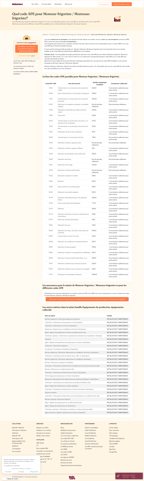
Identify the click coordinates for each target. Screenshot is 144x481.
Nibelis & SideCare (90, 436)
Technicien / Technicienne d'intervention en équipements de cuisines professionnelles (72, 366)
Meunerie (61, 181)
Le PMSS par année (67, 446)
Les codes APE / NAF (67, 438)
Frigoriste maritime (51, 392)
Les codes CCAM (66, 452)
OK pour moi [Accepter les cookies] (17, 471)
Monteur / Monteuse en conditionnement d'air (59, 369)
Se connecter (104, 4)
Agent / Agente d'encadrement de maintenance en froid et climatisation (67, 342)
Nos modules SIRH (42, 448)
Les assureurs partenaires (68, 444)
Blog (62, 428)
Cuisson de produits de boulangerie (69, 203)
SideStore (15, 446)
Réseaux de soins (66, 460)
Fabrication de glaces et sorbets (68, 176)
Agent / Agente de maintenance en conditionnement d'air (63, 402)
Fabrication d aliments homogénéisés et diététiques (74, 252)
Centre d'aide (113, 428)
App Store (112, 449)
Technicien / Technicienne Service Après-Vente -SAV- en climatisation (67, 356)
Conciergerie (16, 449)
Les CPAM (64, 449)
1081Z (51, 225)
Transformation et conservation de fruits (70, 137)
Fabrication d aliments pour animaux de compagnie (74, 269)
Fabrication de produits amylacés (68, 192)
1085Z (51, 247)
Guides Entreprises (66, 433)
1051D (51, 170)
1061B (51, 187)
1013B (51, 115)
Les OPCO (64, 454)
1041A (51, 143)
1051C (51, 165)
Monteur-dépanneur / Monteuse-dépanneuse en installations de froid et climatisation (72, 352)
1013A (51, 110)
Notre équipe (113, 433)
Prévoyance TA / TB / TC (44, 459)
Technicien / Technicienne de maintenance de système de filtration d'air (68, 382)
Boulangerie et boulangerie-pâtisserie (70, 274)
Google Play (113, 452)
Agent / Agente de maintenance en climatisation (60, 406)
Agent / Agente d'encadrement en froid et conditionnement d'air (65, 332)
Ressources (68, 4)
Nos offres (35, 4)
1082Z (51, 230)
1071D (51, 209)
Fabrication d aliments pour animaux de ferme (72, 263)
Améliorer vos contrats (43, 430)
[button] (10, 479)
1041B (51, 148)
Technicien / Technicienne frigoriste (56, 346)
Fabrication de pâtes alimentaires (68, 219)
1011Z (50, 99)
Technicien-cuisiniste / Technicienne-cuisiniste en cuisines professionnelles (69, 409)
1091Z (51, 263)
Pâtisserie (61, 209)
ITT (37, 445)
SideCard (15, 433)
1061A (51, 181)
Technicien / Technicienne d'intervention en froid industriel (63, 322)
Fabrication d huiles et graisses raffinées (70, 148)
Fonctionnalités (46, 4)
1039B (51, 137)
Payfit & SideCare (90, 430)
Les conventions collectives (69, 436)
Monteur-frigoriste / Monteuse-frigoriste (57, 399)
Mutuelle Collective (18, 428)
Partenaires (58, 4)
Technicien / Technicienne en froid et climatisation (61, 326)
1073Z (51, 219)
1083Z (51, 236)
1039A (51, 93)
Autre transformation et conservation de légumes (73, 93)
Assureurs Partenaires (91, 444)
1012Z (51, 88)
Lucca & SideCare (90, 433)
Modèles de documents (68, 430)
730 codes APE (66, 57)
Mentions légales (114, 441)
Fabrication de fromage (65, 165)
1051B (51, 159)
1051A (51, 154)
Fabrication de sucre (64, 225)
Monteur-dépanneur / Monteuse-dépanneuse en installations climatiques (68, 359)
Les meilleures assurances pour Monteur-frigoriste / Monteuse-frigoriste (26, 49)
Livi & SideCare (89, 438)
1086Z (51, 252)
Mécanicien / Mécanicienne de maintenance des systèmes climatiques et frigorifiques (72, 379)
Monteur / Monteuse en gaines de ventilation (59, 362)
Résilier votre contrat (43, 436)
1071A (51, 198)
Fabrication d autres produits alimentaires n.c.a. (72, 258)
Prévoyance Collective (19, 430)
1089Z (51, 258)
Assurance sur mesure (43, 433)
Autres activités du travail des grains (69, 187)
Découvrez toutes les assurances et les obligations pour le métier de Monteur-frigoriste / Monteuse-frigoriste (87, 299)
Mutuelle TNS (16, 436)
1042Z (51, 104)
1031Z (51, 126)
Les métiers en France (68, 441)
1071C (51, 274)
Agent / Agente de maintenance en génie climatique (61, 386)
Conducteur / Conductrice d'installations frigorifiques (61, 349)
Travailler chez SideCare (116, 438)
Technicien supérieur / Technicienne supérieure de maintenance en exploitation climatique (73, 336)
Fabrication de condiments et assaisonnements (73, 241)
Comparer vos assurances (44, 451)
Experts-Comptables (91, 428)
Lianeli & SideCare (90, 441)
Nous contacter (114, 430)
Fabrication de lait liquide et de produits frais (71, 154)
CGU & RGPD (113, 444)
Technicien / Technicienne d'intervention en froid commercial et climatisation (69, 389)
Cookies (111, 446)
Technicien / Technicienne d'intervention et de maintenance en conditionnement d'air (72, 396)
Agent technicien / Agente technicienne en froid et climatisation (65, 412)
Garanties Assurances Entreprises (71, 465)
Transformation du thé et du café (68, 236)
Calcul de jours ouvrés (43, 454)
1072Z (51, 214)
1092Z (51, 269)
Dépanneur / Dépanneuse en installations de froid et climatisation (65, 329)
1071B (51, 203)
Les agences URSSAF (67, 457)
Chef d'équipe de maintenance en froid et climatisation (62, 376)
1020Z (51, 121)
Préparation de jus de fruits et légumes (70, 132)
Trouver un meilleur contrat (122, 4)
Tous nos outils (41, 462)
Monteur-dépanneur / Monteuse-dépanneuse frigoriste (62, 319)
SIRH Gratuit (40, 443)
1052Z (51, 176)
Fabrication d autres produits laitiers (69, 170)
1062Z (51, 192)
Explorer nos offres (42, 428)
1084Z (51, 241)
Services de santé (66, 463)
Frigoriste (48, 339)
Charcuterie (61, 115)
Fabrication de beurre (64, 159)
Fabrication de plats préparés (67, 247)
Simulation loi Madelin (43, 456)
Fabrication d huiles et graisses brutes (69, 143)
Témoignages (113, 436)
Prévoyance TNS (17, 438)
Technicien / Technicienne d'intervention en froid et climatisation (65, 372)
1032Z (51, 132)
